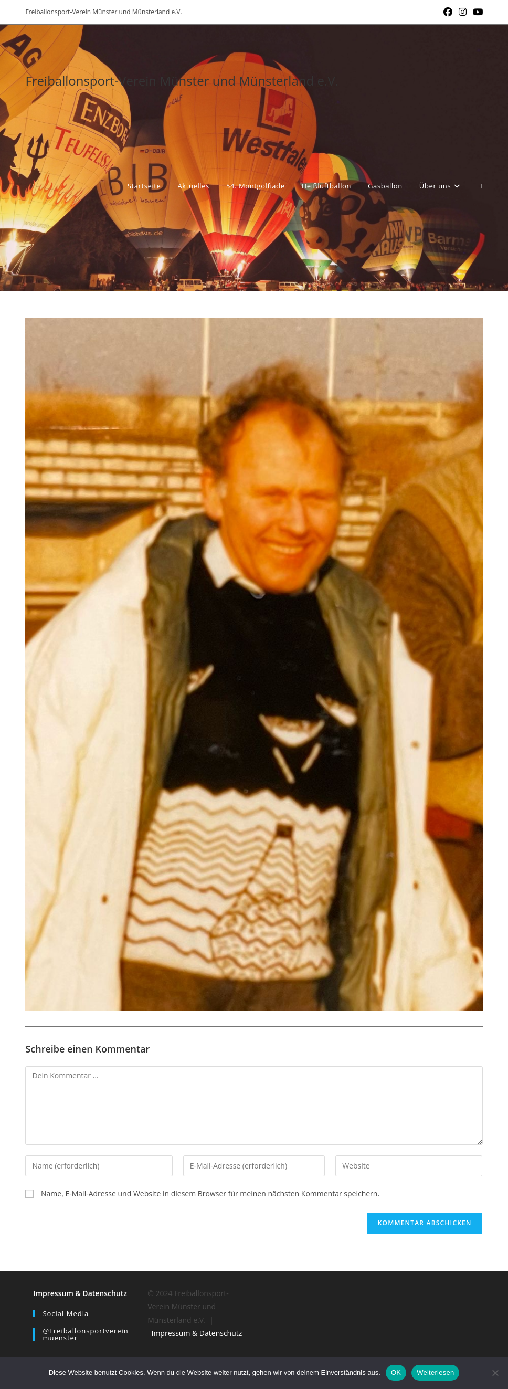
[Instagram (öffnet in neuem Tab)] (463, 12)
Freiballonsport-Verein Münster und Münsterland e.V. (181, 80)
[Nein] (495, 1372)
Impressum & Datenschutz (80, 1293)
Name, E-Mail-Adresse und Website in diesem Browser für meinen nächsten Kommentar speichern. (210, 1193)
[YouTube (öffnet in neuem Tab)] (476, 12)
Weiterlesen (435, 1372)
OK (396, 1372)
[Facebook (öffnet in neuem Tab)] (448, 12)
